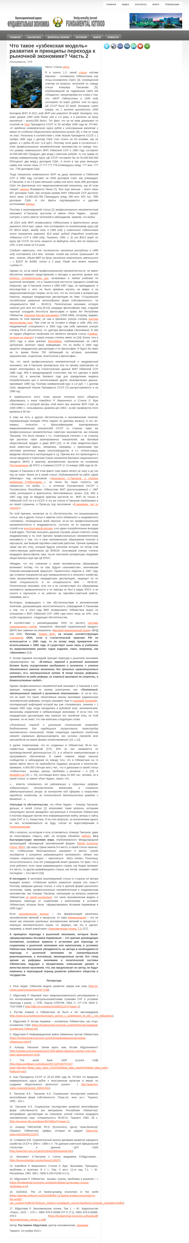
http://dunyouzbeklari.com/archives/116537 (35, 1160)
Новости (112, 37)
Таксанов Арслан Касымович (41, 315)
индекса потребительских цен (29, 278)
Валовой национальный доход (71, 630)
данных (30, 204)
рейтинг (86, 836)
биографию (54, 341)
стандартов (16, 637)
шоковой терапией (85, 700)
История (81, 37)
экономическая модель (34, 913)
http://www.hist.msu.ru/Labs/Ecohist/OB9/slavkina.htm (41, 1151)
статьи (83, 72)
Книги (155, 4)
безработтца (17, 774)
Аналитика (34, 37)
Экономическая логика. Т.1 (65, 928)
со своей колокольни (39, 897)
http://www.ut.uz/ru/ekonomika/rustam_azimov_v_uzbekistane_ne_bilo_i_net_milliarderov (62, 1015)
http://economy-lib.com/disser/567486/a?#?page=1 (40, 1121)
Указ (27, 124)
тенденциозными (20, 826)
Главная (111, 4)
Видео (125, 4)
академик (82, 1225)
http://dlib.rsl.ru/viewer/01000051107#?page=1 (52, 1006)
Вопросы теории (58, 37)
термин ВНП (46, 634)
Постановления (19, 465)
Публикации (172, 4)
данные (24, 189)
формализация (77, 917)
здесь (66, 66)
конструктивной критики (38, 528)
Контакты (141, 4)
